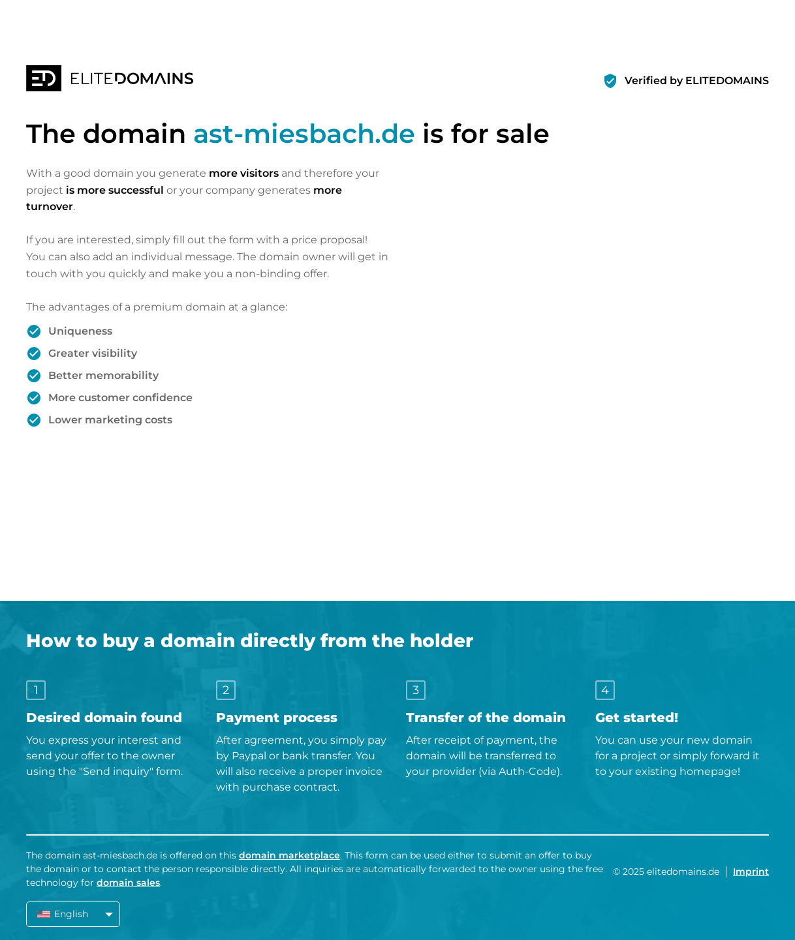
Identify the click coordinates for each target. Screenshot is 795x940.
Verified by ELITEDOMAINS (697, 80)
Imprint (751, 871)
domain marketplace (289, 855)
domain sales (128, 882)
